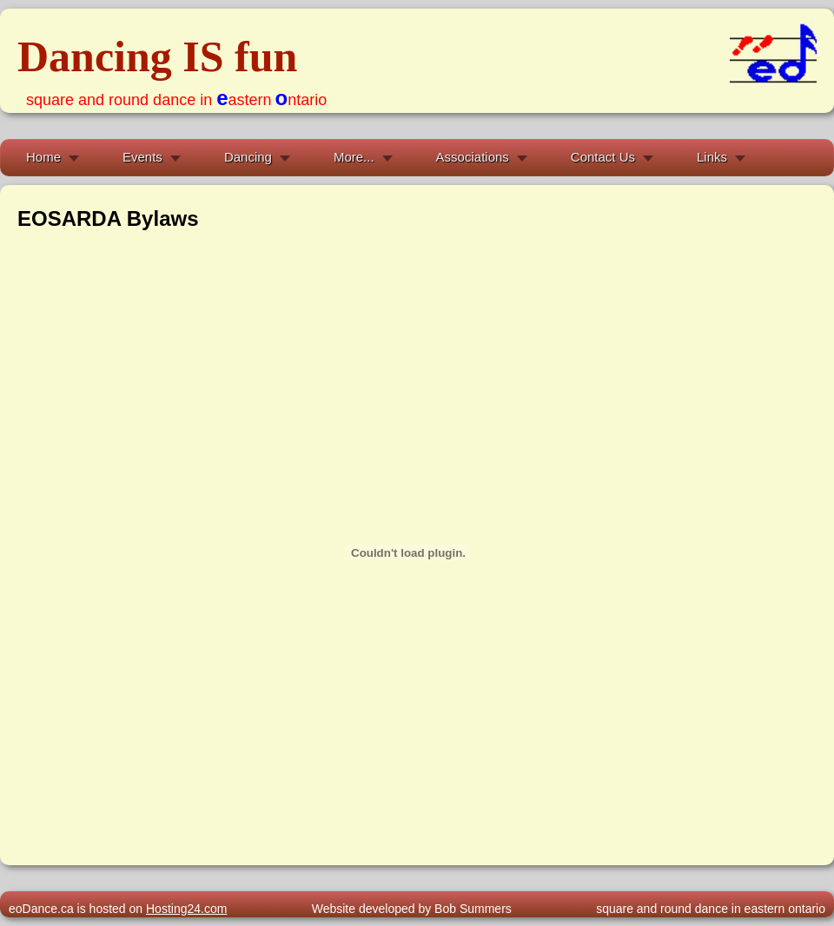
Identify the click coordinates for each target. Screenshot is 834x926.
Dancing (248, 156)
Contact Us (603, 156)
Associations (472, 156)
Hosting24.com (186, 909)
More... (354, 156)
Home (43, 156)
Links (712, 156)
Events (142, 156)
